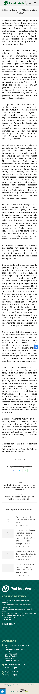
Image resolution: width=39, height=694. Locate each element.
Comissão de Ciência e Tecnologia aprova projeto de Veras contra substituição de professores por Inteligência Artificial (26, 537)
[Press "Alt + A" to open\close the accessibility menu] (3, 691)
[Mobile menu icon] (35, 3)
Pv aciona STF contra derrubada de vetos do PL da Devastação (26, 554)
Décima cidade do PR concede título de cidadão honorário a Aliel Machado (25, 568)
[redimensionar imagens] (8, 520)
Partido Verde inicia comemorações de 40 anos (25, 520)
